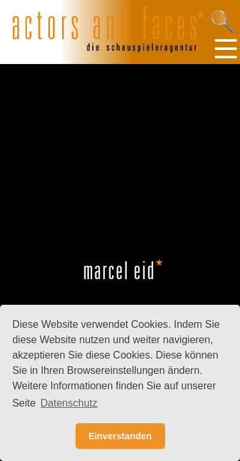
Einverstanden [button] (120, 436)
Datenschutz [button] (68, 403)
